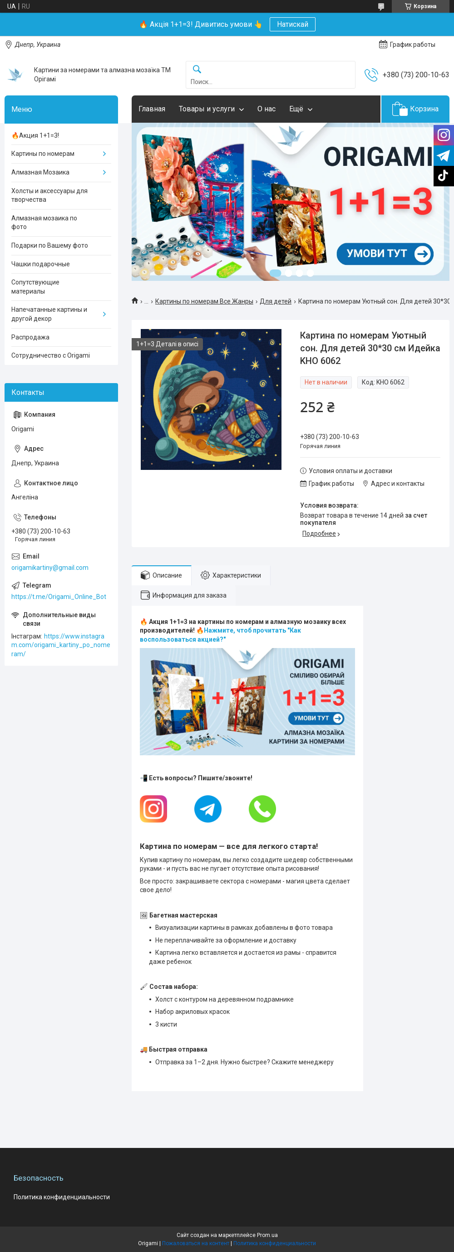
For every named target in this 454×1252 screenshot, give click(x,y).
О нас (266, 109)
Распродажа (30, 337)
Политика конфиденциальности (62, 1197)
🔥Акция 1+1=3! (35, 135)
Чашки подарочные (40, 264)
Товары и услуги (207, 109)
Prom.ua (267, 1235)
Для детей (275, 301)
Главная (151, 109)
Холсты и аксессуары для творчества (49, 195)
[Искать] (197, 70)
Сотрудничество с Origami (50, 355)
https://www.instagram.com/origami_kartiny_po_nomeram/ (60, 645)
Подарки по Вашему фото (49, 245)
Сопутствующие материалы (35, 287)
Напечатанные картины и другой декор (49, 314)
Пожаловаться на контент (195, 1243)
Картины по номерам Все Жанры (204, 301)
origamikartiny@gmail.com (50, 567)
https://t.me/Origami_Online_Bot (58, 596)
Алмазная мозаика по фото (44, 222)
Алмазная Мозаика (40, 172)
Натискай (292, 24)
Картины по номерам (42, 153)
